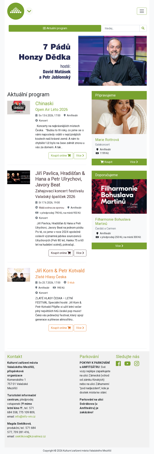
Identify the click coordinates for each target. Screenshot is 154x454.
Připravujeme (105, 95)
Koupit (106, 162)
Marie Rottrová (107, 140)
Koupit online (61, 155)
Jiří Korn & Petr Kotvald (60, 273)
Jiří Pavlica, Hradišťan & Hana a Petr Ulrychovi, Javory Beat (60, 185)
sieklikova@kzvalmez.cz (30, 436)
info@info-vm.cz (25, 416)
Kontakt (14, 356)
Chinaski (51, 106)
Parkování (89, 356)
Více (80, 155)
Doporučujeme (106, 175)
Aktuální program (55, 28)
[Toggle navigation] (142, 11)
